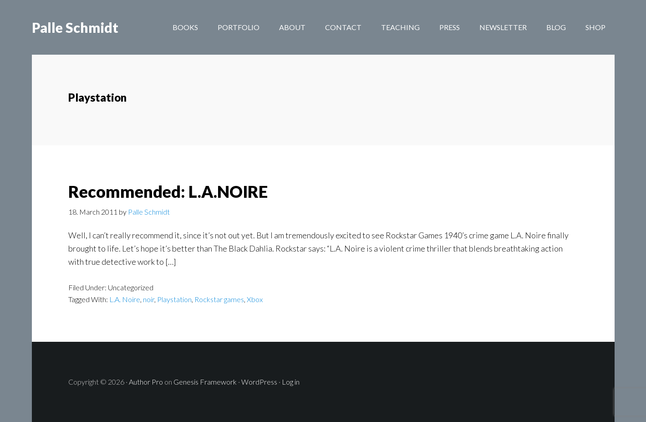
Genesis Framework (205, 381)
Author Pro (146, 381)
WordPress (259, 381)
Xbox (255, 299)
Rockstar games (219, 299)
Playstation (174, 299)
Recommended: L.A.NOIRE (168, 191)
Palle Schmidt (75, 27)
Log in (291, 381)
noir (148, 299)
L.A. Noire (124, 299)
